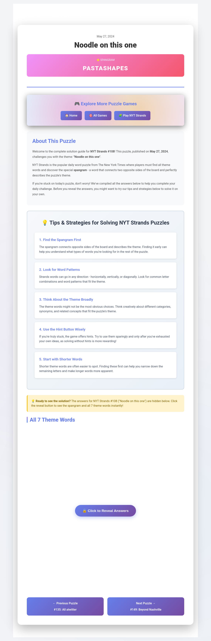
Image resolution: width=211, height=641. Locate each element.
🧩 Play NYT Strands (132, 115)
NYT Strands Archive (57, 16)
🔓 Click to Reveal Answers (105, 511)
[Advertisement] (105, 458)
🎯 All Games (98, 115)
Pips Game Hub (30, 16)
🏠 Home (71, 115)
